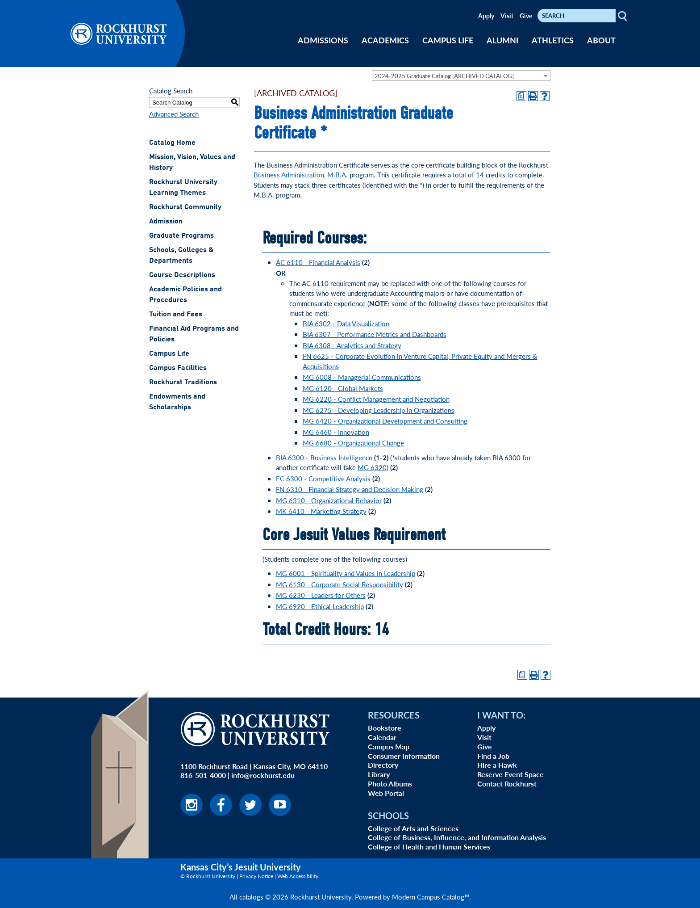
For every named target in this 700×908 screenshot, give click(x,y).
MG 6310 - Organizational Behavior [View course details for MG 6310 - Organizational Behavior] (329, 500)
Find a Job (493, 756)
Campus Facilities (178, 368)
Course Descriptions (182, 275)
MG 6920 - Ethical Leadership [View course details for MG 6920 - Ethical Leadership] (320, 606)
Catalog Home (172, 143)
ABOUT (601, 40)
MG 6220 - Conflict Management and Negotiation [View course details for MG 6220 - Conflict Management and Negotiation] (376, 399)
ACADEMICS (385, 40)
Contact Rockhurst (507, 783)
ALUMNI (502, 40)
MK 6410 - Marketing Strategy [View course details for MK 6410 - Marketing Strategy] (321, 511)
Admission (166, 221)
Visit (506, 15)
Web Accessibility (297, 876)
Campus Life (169, 353)
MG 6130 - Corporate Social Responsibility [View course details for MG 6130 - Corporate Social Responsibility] (339, 584)
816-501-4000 (203, 775)
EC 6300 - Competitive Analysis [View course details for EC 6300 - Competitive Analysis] (323, 478)
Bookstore (384, 728)
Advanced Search (174, 113)
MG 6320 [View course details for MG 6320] (372, 467)
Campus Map (388, 746)
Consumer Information (404, 756)
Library (379, 774)
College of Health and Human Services (429, 846)
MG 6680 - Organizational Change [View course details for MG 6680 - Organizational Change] (353, 442)
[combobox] (461, 75)
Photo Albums (390, 783)
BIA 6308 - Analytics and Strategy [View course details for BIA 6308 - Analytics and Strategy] (352, 345)
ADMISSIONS (323, 40)
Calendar (382, 737)
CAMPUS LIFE (447, 40)
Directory (383, 765)
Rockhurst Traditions (183, 382)
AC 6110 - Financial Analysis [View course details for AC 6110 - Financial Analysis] (318, 262)
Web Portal (386, 793)
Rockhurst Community (185, 207)
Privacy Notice (256, 876)
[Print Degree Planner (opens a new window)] (521, 96)
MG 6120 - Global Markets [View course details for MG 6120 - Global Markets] (343, 388)
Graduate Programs (181, 236)
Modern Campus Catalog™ (430, 896)
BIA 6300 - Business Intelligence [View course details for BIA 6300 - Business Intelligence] (324, 457)
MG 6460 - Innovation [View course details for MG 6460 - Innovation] (336, 432)
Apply (486, 15)
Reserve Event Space (510, 774)
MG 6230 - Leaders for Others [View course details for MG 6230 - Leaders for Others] (321, 595)
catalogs (251, 896)
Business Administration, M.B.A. (301, 174)
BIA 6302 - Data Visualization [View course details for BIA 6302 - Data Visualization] (346, 323)
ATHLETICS (553, 40)
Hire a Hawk (497, 765)
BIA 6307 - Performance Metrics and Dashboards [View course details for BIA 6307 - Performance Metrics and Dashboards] (374, 334)
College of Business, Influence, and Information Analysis (457, 837)
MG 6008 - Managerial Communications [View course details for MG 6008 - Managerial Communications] (362, 377)
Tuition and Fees (175, 314)
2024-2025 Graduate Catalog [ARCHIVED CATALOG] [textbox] (444, 75)
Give (526, 15)
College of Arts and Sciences (413, 828)
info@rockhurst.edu (263, 775)
